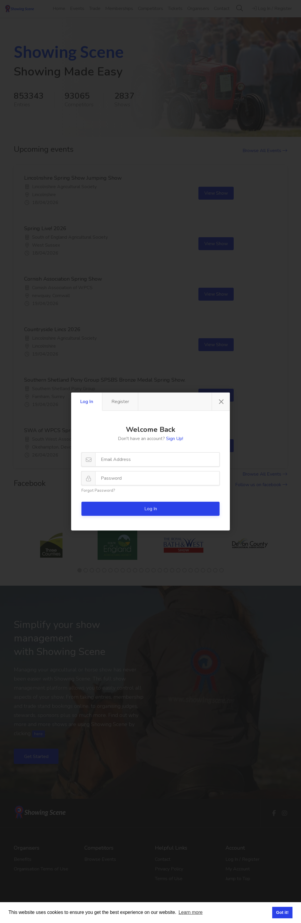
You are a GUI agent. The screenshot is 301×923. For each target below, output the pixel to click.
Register (120, 401)
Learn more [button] (190, 912)
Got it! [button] (282, 912)
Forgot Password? (98, 490)
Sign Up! (174, 438)
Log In (86, 401)
